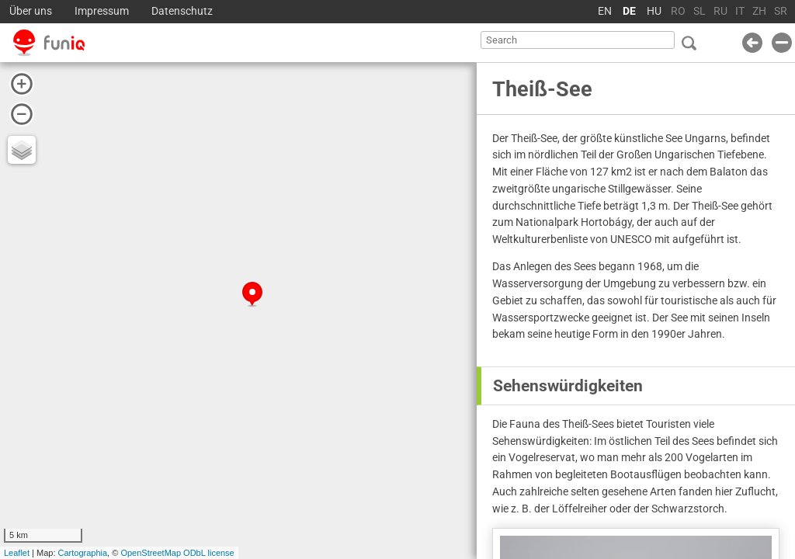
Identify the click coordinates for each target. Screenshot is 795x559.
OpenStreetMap (150, 552)
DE (629, 11)
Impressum (102, 11)
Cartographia (83, 552)
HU (654, 11)
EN (605, 11)
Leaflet (17, 552)
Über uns (30, 11)
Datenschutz (182, 11)
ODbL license (208, 552)
